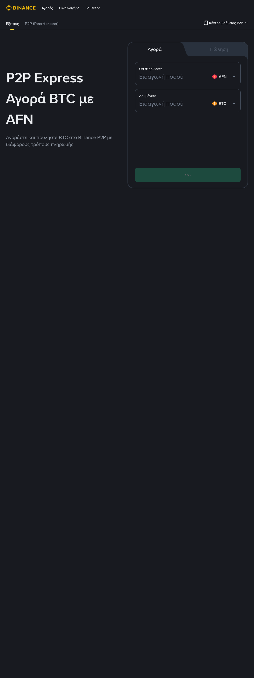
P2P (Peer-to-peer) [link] (42, 23)
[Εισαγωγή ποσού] (174, 77)
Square (93, 8)
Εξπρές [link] (12, 23)
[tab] (12, 24)
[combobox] (224, 77)
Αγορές (47, 8)
